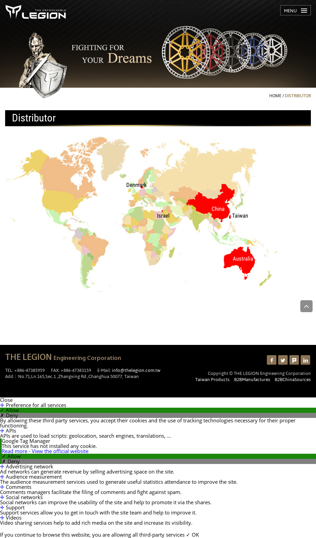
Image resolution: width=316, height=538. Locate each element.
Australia (243, 259)
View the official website (60, 451)
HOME (275, 96)
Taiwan (240, 216)
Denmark (136, 185)
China (218, 209)
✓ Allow (9, 410)
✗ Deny (9, 415)
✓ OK (192, 534)
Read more (15, 451)
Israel (163, 216)
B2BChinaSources (293, 379)
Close (6, 400)
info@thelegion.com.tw (136, 370)
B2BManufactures (252, 379)
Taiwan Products (212, 379)
